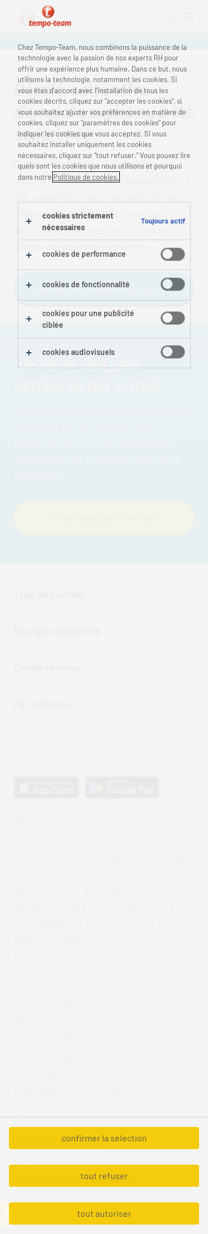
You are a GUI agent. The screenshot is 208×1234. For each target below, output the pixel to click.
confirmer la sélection (104, 1138)
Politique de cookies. (86, 176)
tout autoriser (104, 1213)
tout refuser (104, 1175)
